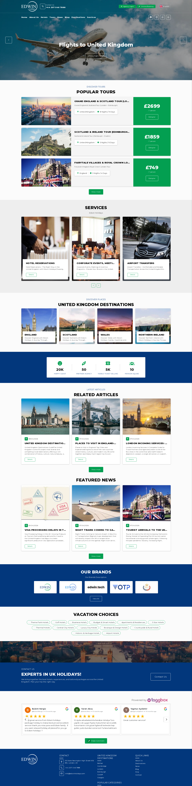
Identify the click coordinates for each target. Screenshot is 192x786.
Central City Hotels (65, 628)
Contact (138, 768)
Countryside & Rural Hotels (146, 628)
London (100, 762)
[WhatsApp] (162, 17)
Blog (67, 17)
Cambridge (101, 759)
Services (91, 17)
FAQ (137, 765)
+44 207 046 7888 (72, 760)
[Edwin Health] (70, 587)
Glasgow (100, 770)
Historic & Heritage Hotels (87, 633)
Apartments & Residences (133, 622)
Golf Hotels (60, 622)
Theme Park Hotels (39, 622)
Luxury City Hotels (89, 628)
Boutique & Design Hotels (116, 628)
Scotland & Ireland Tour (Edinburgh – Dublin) (107, 132)
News (60, 17)
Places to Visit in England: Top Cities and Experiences (114, 443)
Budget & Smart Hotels (104, 622)
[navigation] (25, 712)
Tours (52, 17)
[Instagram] (156, 17)
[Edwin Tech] (96, 587)
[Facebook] (151, 17)
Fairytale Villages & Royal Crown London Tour (108, 162)
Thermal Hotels (43, 628)
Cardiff (100, 767)
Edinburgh (101, 765)
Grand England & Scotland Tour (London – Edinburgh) (113, 101)
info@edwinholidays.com (75, 766)
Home (24, 17)
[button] (8, 40)
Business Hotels (79, 622)
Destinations (78, 17)
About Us (34, 17)
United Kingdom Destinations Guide (50, 443)
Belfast (100, 756)
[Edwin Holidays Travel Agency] (45, 587)
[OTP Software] (121, 587)
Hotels (44, 17)
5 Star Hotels (158, 622)
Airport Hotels (112, 633)
